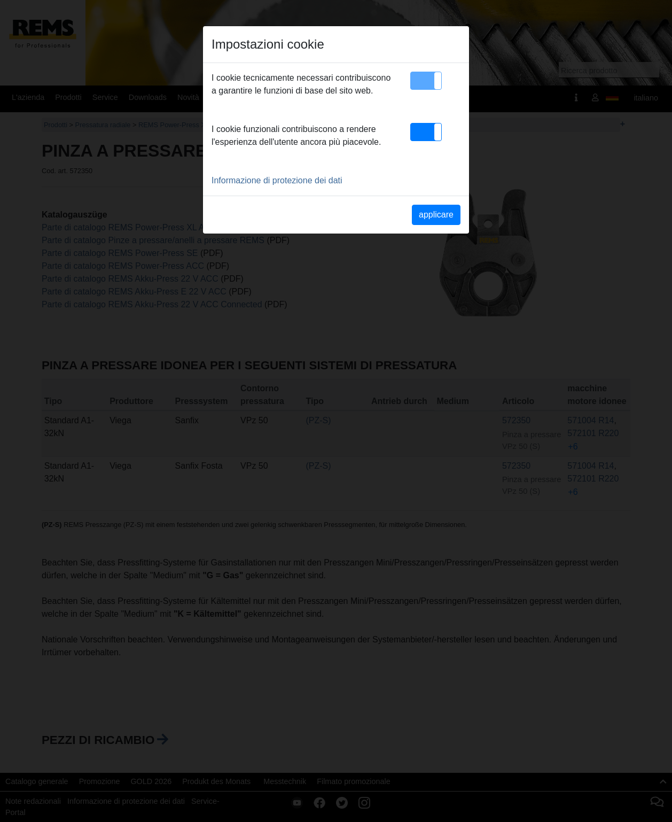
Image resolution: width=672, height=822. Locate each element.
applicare (436, 214)
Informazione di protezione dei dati (277, 180)
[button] (426, 81)
